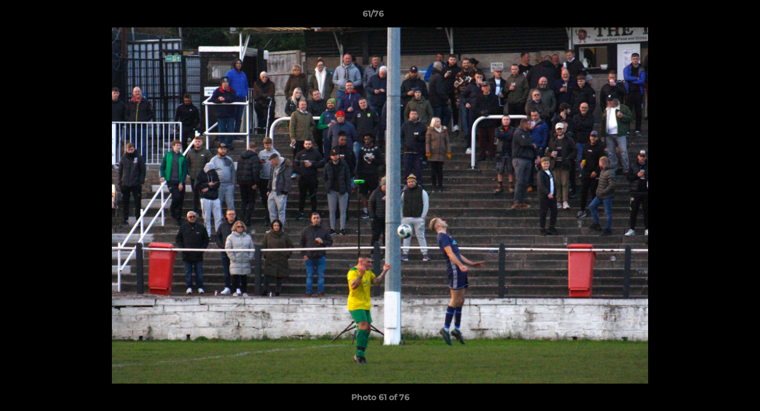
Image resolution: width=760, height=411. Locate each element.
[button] (712, 16)
